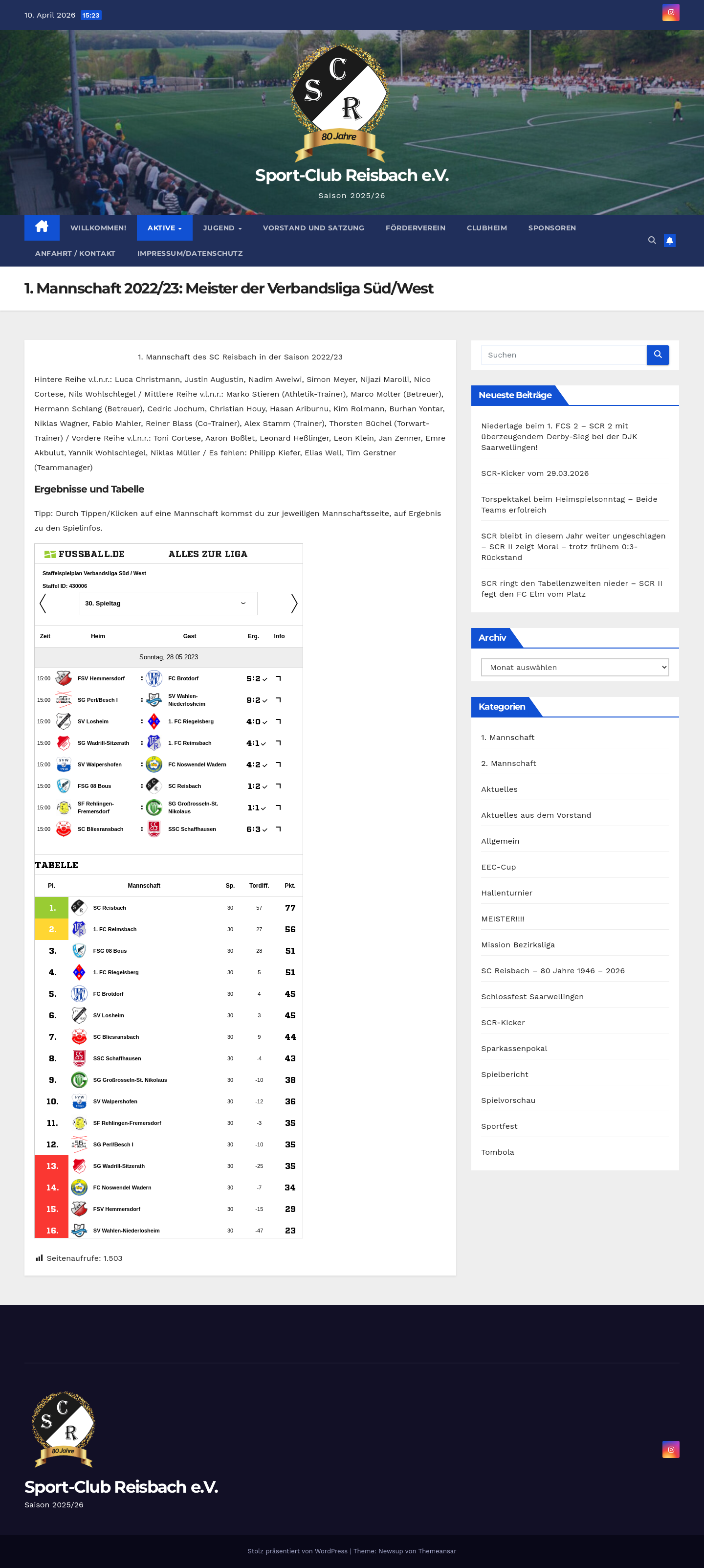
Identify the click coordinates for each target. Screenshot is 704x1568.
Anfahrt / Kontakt (75, 253)
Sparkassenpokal (514, 1048)
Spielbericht (504, 1074)
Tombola (497, 1152)
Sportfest (499, 1126)
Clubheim (487, 228)
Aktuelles (499, 789)
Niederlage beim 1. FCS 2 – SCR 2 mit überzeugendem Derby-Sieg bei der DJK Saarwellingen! (559, 436)
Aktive (162, 228)
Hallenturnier (506, 892)
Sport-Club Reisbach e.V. (351, 175)
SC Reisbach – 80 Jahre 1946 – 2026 (553, 970)
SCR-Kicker (503, 1022)
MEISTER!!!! (503, 918)
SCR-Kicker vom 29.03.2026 (535, 473)
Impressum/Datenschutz (190, 253)
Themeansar (437, 1551)
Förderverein (415, 228)
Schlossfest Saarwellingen (532, 996)
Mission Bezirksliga (518, 944)
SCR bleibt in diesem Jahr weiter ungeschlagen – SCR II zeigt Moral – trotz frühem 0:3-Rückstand (573, 546)
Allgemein (500, 841)
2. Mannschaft (508, 763)
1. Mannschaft (507, 737)
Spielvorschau (508, 1100)
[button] (652, 240)
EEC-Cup (498, 867)
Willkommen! (98, 228)
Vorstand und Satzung (313, 228)
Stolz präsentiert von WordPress (298, 1551)
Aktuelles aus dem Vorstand (536, 815)
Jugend (220, 228)
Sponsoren (552, 228)
